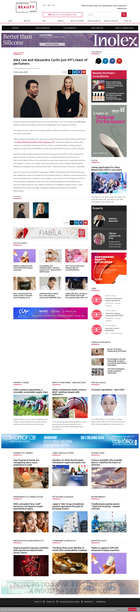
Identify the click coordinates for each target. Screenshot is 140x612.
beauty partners (77, 21)
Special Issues (98, 382)
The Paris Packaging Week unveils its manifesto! (115, 369)
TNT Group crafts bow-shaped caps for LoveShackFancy (74, 267)
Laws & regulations (62, 452)
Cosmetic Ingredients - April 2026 (107, 388)
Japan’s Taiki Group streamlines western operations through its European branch (68, 505)
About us (38, 600)
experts (61, 21)
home (10, 21)
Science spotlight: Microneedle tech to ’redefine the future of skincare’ (106, 461)
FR (44, 5)
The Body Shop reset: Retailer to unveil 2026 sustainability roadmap (69, 547)
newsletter (88, 600)
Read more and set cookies (105, 610)
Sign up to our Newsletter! (63, 14)
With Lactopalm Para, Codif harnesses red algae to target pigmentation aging (28, 505)
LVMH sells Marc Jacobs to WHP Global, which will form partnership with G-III (75, 295)
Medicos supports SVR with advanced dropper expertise (24, 266)
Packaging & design (62, 496)
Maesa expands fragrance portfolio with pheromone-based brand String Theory (31, 548)
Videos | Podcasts (111, 21)
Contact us (50, 600)
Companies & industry (63, 539)
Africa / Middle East (124, 28)
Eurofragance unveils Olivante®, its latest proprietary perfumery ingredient (115, 360)
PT (54, 5)
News (26, 21)
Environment (98, 496)
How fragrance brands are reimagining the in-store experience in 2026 (26, 461)
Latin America (70, 28)
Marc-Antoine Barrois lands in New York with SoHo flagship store (23, 295)
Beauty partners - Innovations (104, 74)
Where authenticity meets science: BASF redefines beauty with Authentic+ (69, 391)
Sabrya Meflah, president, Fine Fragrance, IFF (35, 142)
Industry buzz (18, 53)
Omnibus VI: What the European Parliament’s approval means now (69, 460)
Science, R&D (97, 452)
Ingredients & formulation (27, 496)
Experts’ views (20, 382)
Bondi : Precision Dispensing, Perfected (115, 349)
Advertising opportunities (70, 600)
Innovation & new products (27, 539)
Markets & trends (22, 452)
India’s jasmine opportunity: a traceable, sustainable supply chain (30, 389)
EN (49, 5)
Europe (15, 28)
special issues (93, 21)
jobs (44, 21)
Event (126, 21)
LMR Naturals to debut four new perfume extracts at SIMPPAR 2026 (49, 295)
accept (132, 609)
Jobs (93, 288)
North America (43, 28)
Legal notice (101, 600)
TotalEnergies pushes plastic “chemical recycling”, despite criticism (105, 505)
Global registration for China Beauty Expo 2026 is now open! (106, 168)
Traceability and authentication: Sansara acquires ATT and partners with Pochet (49, 268)
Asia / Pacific (97, 28)
